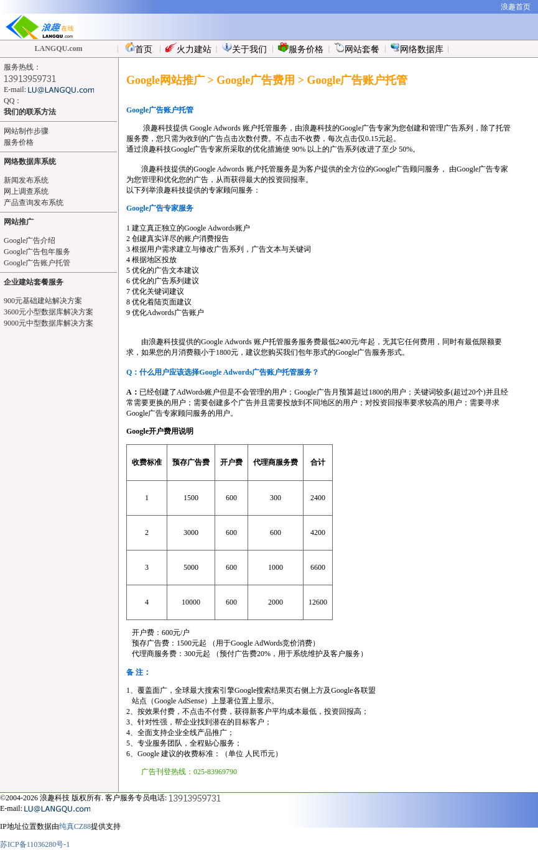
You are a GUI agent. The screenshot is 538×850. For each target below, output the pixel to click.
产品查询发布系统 (33, 202)
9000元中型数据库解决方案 (48, 323)
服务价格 (300, 48)
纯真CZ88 (75, 826)
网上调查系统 (26, 191)
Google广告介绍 (29, 240)
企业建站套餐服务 (33, 282)
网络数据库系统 (30, 161)
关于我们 (244, 48)
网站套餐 (357, 48)
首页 (138, 48)
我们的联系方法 (30, 111)
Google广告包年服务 (37, 251)
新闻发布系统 (26, 180)
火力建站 (188, 48)
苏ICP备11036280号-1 (35, 844)
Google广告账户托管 (37, 262)
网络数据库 (416, 48)
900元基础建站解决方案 (43, 300)
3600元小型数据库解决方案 (48, 312)
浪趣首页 (516, 6)
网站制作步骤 (26, 131)
